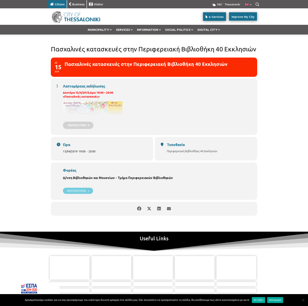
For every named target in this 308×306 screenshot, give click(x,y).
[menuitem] (248, 5)
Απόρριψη (275, 299)
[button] (257, 4)
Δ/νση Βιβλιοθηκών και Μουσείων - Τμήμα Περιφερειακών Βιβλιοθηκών (118, 178)
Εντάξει (258, 299)
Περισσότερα (78, 190)
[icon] (168, 285)
